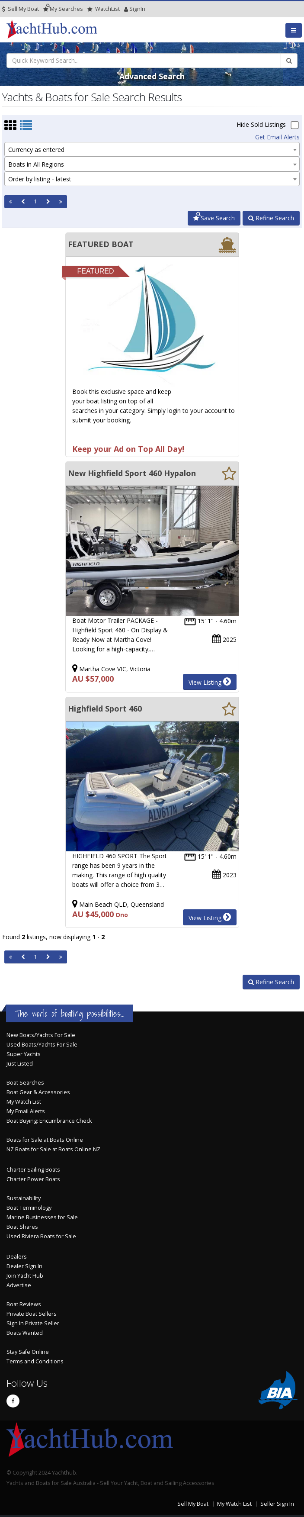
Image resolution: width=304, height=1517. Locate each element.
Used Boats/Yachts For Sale (41, 1044)
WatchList (103, 9)
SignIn (126, 9)
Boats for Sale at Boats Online (44, 1139)
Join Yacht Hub (24, 1275)
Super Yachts (23, 1054)
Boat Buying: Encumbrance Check (49, 1120)
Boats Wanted (24, 1333)
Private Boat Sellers (31, 1313)
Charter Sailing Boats (33, 1169)
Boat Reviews (23, 1304)
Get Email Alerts (277, 137)
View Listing (210, 681)
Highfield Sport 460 (105, 708)
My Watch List (23, 1101)
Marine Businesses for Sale (42, 1217)
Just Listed (19, 1063)
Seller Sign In (277, 1503)
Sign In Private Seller (32, 1323)
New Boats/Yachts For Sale (40, 1035)
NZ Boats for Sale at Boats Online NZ (53, 1149)
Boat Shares (22, 1226)
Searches (63, 9)
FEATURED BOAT (101, 244)
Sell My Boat (20, 9)
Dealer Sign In (24, 1266)
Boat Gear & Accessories (38, 1092)
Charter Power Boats (33, 1179)
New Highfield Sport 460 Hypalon (132, 473)
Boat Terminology (28, 1207)
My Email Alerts (25, 1111)
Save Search (214, 218)
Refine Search (271, 218)
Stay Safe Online (27, 1352)
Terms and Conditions (35, 1361)
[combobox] (152, 149)
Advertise (18, 1285)
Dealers (16, 1256)
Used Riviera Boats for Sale (41, 1236)
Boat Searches (25, 1082)
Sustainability (23, 1198)
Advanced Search (152, 76)
